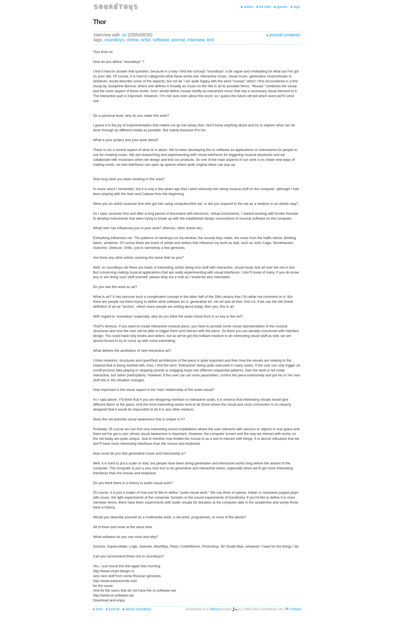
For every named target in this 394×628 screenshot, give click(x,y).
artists (247, 7)
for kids (264, 7)
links (98, 609)
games (280, 7)
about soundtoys (137, 609)
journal (178, 39)
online (132, 39)
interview (195, 39)
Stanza (214, 609)
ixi (124, 35)
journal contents (283, 35)
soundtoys (114, 39)
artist (145, 39)
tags (295, 7)
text (210, 39)
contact (295, 609)
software (161, 39)
